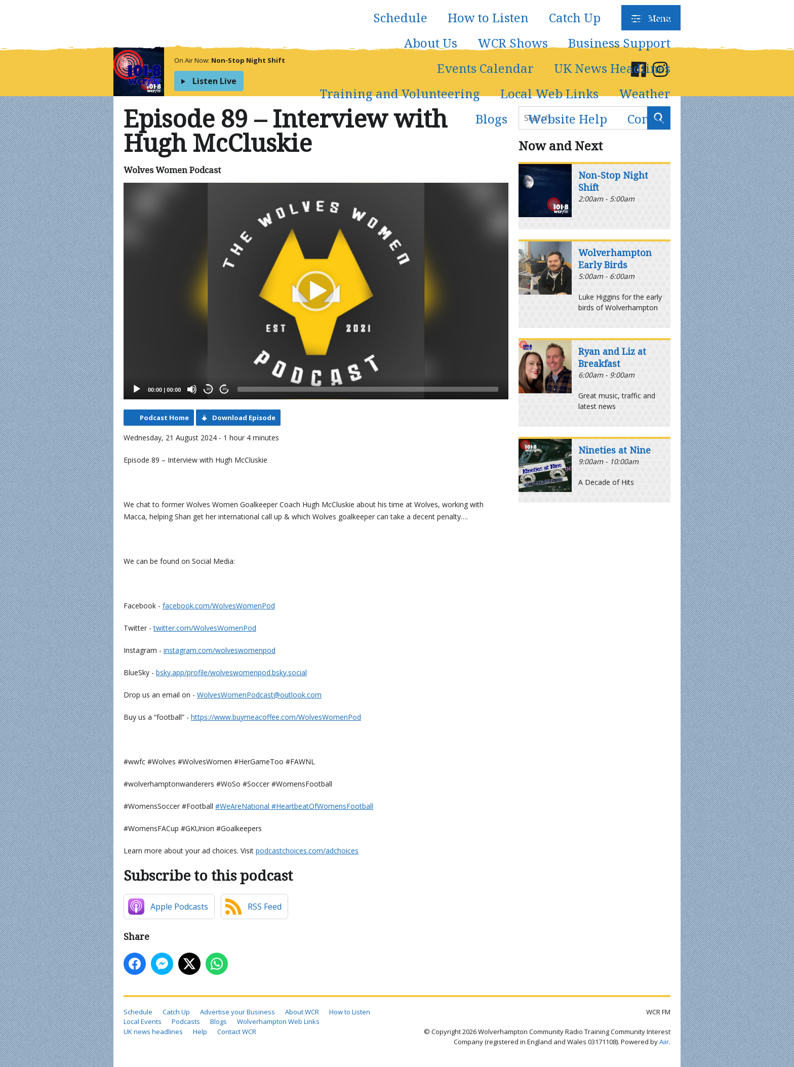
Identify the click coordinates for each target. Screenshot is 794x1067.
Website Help (567, 118)
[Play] (137, 389)
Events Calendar (485, 68)
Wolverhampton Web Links (278, 1021)
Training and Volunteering (400, 93)
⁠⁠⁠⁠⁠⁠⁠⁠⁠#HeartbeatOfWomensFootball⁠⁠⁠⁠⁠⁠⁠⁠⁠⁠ (322, 806)
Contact (648, 118)
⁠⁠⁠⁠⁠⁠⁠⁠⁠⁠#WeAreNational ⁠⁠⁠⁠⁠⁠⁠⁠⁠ (243, 806)
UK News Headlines (612, 68)
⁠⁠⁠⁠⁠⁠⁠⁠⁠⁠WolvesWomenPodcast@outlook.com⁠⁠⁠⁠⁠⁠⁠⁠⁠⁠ (259, 695)
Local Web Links (549, 93)
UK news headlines (153, 1031)
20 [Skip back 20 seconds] (208, 389)
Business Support (619, 42)
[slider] (367, 389)
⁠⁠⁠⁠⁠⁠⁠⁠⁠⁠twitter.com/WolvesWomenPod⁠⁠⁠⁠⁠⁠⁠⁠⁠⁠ (204, 628)
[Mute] (192, 389)
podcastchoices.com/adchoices (307, 850)
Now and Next (561, 145)
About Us (430, 42)
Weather (644, 93)
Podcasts (645, 17)
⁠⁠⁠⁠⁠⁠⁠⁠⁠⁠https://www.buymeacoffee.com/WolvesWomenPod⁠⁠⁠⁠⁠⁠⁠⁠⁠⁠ (276, 717)
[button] (316, 291)
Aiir (664, 1041)
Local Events (143, 1021)
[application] (316, 291)
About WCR (302, 1011)
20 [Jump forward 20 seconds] (224, 389)
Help (200, 1031)
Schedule (400, 17)
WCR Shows (513, 42)
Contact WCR (236, 1031)
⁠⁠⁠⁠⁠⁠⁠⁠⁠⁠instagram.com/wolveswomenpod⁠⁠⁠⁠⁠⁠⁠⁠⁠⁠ (219, 650)
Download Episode (243, 417)
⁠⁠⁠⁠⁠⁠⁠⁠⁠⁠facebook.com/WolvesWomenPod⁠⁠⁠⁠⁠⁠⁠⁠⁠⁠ (219, 605)
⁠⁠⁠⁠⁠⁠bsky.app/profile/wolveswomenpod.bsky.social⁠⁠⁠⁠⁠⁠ (231, 672)
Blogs (491, 118)
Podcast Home (164, 417)
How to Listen (488, 17)
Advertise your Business (237, 1011)
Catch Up (575, 17)
